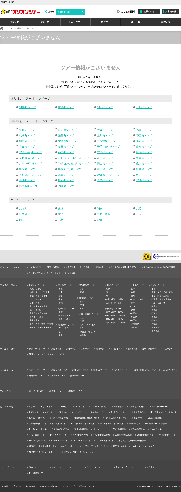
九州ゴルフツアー (119, 412)
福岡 (133, 289)
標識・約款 (17, 486)
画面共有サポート (86, 486)
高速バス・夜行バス (124, 467)
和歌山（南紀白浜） (89, 332)
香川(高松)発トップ (30, 174)
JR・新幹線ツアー (37, 473)
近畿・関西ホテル (150, 349)
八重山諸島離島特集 (60, 429)
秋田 (61, 292)
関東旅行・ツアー (66, 308)
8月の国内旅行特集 (37, 440)
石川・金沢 (63, 328)
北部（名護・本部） (160, 303)
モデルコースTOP (37, 370)
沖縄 (99, 219)
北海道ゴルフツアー (97, 412)
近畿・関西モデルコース (145, 370)
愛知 (82, 305)
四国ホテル (34, 354)
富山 (61, 335)
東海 (60, 214)
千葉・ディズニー (66, 315)
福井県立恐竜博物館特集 (116, 418)
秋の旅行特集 (156, 429)
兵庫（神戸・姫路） (89, 325)
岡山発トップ (105, 163)
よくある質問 (128, 11)
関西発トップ (105, 107)
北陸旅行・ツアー (66, 325)
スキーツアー (75, 22)
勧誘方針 (100, 267)
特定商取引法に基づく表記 (77, 267)
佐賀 (133, 292)
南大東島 (155, 331)
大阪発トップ (105, 129)
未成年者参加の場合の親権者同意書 (159, 267)
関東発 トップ (27, 107)
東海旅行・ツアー (87, 298)
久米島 (154, 306)
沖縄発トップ (66, 186)
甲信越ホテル (117, 349)
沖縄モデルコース (78, 375)
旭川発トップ (105, 135)
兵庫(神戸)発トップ (30, 163)
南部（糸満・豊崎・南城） (163, 292)
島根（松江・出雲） (115, 299)
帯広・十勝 (34, 320)
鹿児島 (134, 313)
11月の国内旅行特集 (104, 440)
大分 (133, 306)
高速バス (165, 22)
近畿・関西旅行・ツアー (90, 314)
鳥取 (108, 296)
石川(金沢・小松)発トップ (73, 158)
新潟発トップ (144, 152)
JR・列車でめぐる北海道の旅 (163, 412)
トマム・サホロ (36, 317)
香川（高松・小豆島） (116, 315)
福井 (61, 332)
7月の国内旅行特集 (167, 435)
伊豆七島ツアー (153, 467)
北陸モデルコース (101, 370)
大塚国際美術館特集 (38, 423)
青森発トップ (27, 146)
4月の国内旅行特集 (101, 435)
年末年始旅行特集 (37, 435)
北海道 (23, 208)
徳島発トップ (144, 169)
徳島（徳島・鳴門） (115, 312)
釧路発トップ (27, 141)
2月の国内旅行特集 (58, 435)
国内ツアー (15, 22)
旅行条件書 (30, 486)
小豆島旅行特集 (58, 423)
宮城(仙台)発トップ (30, 152)
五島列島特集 (134, 423)
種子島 (134, 320)
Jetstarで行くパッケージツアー (42, 452)
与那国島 (155, 327)
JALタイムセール (69, 446)
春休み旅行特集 (81, 429)
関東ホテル (86, 349)
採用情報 (71, 273)
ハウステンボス (138, 299)
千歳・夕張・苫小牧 (38, 296)
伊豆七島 (135, 22)
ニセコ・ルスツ (36, 299)
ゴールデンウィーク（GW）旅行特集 (109, 429)
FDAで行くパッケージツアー (143, 446)
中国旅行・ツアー (113, 285)
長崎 (133, 296)
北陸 (138, 208)
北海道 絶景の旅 (37, 418)
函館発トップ (66, 135)
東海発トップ (66, 107)
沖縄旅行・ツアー (159, 285)
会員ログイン (150, 11)
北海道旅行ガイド (55, 391)
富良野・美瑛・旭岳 (38, 313)
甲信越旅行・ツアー (88, 285)
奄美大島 (135, 324)
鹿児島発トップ (28, 186)
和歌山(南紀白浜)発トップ (73, 163)
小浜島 (154, 320)
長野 (82, 289)
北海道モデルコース (58, 370)
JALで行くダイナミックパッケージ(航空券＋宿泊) (104, 446)
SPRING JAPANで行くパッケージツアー (79, 452)
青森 (61, 289)
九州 (60, 219)
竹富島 (154, 324)
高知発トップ (66, 174)
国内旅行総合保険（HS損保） (123, 267)
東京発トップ (27, 129)
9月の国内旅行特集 (59, 440)
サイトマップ (69, 486)
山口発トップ (105, 169)
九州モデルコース (57, 375)
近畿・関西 (103, 214)
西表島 (154, 317)
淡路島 (83, 335)
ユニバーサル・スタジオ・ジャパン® (73, 406)
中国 (138, 214)
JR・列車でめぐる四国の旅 (82, 423)
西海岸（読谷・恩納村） (162, 299)
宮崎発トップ (144, 180)
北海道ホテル (55, 349)
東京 (61, 312)
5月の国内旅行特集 (123, 435)
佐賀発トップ (144, 174)
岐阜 (82, 301)
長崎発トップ (27, 180)
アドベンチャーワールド (160, 406)
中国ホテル (168, 349)
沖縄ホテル (63, 354)
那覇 (153, 289)
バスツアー (45, 22)
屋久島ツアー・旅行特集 (156, 423)
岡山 (108, 292)
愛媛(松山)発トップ (108, 174)
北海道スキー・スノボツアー (41, 412)
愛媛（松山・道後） (115, 319)
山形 (61, 299)
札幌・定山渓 (35, 289)
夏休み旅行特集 (138, 429)
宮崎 (133, 310)
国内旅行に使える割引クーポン (42, 446)
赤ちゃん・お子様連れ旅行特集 (132, 440)
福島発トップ (66, 152)
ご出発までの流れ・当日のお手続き (44, 273)
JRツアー (106, 22)
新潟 (82, 292)
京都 (82, 321)
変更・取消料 (53, 267)
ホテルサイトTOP (37, 349)
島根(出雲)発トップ (69, 169)
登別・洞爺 (34, 303)
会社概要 (4, 486)
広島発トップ (144, 163)
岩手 (61, 296)
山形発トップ (144, 146)
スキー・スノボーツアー (63, 467)
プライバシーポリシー (49, 486)
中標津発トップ (106, 141)
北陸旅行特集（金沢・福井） (87, 418)
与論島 (134, 327)
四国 (21, 219)
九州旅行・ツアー (138, 285)
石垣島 (154, 313)
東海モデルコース (121, 370)
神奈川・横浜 (64, 319)
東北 (60, 208)
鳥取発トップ (27, 169)
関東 (99, 208)
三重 (82, 308)
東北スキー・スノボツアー (71, 412)
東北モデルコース (80, 370)
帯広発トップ (144, 135)
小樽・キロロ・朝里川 (39, 292)
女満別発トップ (67, 141)
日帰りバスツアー (95, 467)
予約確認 (172, 11)
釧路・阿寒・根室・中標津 (41, 324)
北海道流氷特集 (138, 412)
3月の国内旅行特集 (79, 435)
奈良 (82, 328)
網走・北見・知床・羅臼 (40, 327)
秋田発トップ (66, 146)
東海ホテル (132, 349)
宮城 (61, 303)
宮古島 (154, 310)
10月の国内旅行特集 (81, 440)
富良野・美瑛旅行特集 (59, 418)
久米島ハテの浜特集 (38, 429)
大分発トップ (105, 180)
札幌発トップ (27, 135)
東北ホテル (71, 349)
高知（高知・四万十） (116, 322)
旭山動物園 (119, 406)
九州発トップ (144, 107)
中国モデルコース (169, 370)
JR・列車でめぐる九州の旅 (111, 423)
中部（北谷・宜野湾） (161, 296)
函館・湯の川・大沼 (38, 306)
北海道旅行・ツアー (38, 285)
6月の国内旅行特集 (145, 435)
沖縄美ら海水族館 (136, 406)
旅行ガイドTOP (36, 391)
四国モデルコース (37, 375)
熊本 (133, 303)
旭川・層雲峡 (35, 310)
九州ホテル (48, 354)
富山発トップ (105, 158)
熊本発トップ (66, 180)
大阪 (82, 317)
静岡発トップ (144, 158)
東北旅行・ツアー (66, 285)
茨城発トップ (105, 152)
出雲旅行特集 (137, 418)
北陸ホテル (101, 349)
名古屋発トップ (67, 129)
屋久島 (134, 317)
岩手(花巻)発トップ (108, 146)
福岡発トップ (144, 129)
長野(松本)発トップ (30, 158)
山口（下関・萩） (114, 303)
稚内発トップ (144, 141)
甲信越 (23, 214)
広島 (108, 289)
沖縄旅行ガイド (75, 391)
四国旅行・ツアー (113, 308)
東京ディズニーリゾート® (40, 406)
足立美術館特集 (155, 418)
